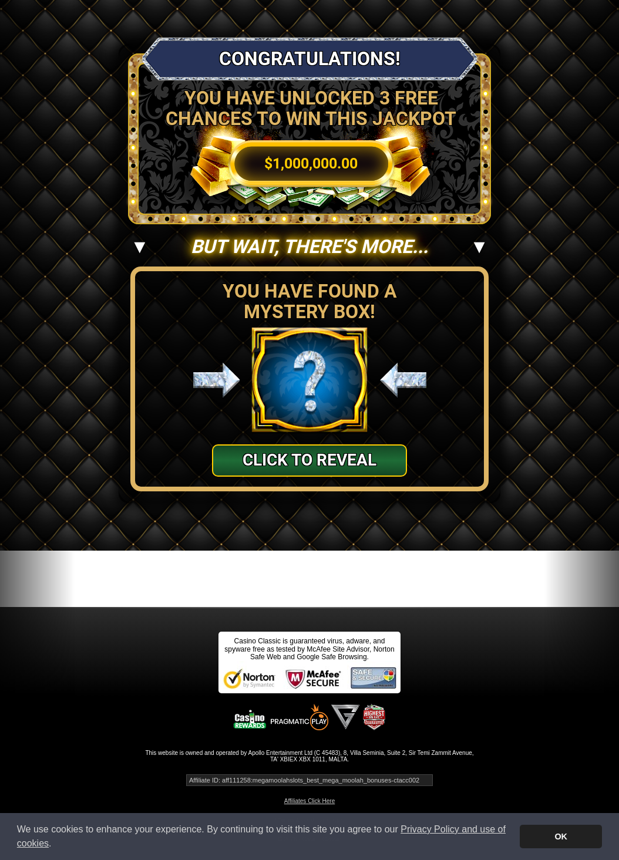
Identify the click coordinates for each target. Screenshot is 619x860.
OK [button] (560, 836)
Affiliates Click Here (309, 801)
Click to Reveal (309, 460)
